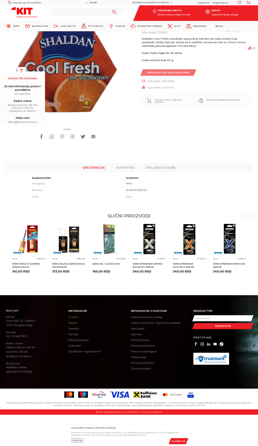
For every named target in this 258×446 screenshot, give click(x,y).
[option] (129, 2)
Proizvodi (58, 34)
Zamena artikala (141, 400)
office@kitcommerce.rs (22, 122)
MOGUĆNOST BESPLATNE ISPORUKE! (129, 2)
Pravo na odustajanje (144, 382)
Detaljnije (77, 440)
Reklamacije (138, 388)
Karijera (72, 354)
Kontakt (73, 365)
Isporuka (136, 365)
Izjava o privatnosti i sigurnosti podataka (156, 354)
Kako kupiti (138, 359)
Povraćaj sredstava (142, 394)
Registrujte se (220, 2)
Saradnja (73, 359)
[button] (86, 11)
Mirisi (68, 34)
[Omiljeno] (239, 3)
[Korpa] (247, 4)
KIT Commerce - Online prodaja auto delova (28, 34)
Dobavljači (74, 377)
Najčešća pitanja (78, 371)
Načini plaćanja (140, 371)
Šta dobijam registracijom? (84, 382)
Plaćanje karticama (142, 377)
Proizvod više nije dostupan (168, 103)
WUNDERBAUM (136, 221)
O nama (73, 348)
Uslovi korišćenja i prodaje (146, 348)
